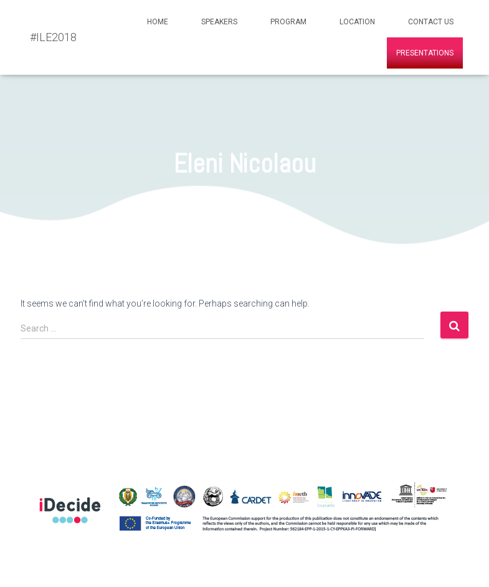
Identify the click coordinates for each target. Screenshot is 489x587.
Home (157, 21)
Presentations (424, 53)
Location (357, 21)
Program (288, 21)
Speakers (219, 21)
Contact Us (430, 21)
